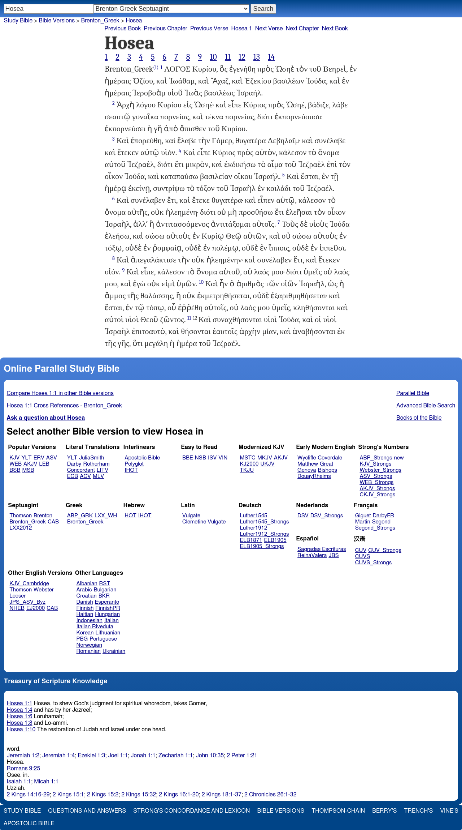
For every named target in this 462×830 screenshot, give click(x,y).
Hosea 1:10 (21, 729)
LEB (44, 464)
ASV (51, 458)
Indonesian (90, 620)
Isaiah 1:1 (19, 781)
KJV (14, 458)
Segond (381, 522)
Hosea (134, 20)
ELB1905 (275, 540)
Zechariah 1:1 (175, 755)
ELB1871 (251, 540)
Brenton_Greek (100, 20)
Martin (362, 522)
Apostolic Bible (29, 823)
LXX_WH (106, 515)
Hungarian (107, 614)
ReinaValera (312, 555)
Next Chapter (302, 28)
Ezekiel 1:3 (91, 755)
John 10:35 (210, 755)
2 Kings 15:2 (102, 794)
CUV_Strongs (384, 550)
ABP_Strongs (375, 458)
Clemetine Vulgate (204, 522)
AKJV (30, 464)
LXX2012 (20, 528)
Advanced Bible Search (425, 405)
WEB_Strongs (376, 482)
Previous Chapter (165, 28)
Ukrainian (114, 651)
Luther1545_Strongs (264, 522)
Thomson (20, 515)
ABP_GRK (80, 515)
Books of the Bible (419, 418)
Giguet (363, 515)
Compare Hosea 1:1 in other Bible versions (60, 393)
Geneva (306, 470)
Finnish (85, 608)
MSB (28, 470)
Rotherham (96, 464)
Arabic (84, 589)
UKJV (268, 464)
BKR (104, 596)
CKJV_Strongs (377, 494)
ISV (212, 458)
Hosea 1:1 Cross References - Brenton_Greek (64, 405)
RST (104, 583)
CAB (53, 522)
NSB (200, 458)
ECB (72, 476)
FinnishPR (107, 608)
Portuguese (103, 639)
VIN (222, 458)
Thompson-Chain (338, 811)
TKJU (247, 470)
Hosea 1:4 (19, 710)
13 (256, 57)
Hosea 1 (241, 28)
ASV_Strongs (375, 476)
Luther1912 (253, 528)
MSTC (248, 458)
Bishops (327, 470)
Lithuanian (107, 633)
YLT (26, 458)
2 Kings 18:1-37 (221, 794)
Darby (74, 464)
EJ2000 (35, 608)
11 (228, 57)
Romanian (89, 651)
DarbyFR (384, 515)
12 (242, 57)
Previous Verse (209, 28)
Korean (85, 633)
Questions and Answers (87, 811)
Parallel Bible (412, 393)
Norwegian (89, 645)
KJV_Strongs (375, 464)
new (399, 458)
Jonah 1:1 (143, 755)
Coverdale (330, 458)
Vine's (449, 811)
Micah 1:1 (46, 781)
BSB (14, 470)
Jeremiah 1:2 (23, 755)
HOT (130, 515)
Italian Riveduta (95, 626)
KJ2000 (249, 464)
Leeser (17, 596)
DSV (303, 515)
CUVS (362, 556)
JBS (333, 555)
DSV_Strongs (326, 515)
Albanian (87, 583)
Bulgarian (104, 589)
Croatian (87, 596)
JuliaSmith (91, 458)
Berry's (384, 811)
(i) (155, 67)
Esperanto (107, 602)
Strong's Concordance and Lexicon (191, 811)
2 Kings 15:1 (68, 794)
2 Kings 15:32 (138, 794)
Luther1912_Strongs (264, 534)
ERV (39, 458)
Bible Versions (57, 20)
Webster (44, 589)
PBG (82, 639)
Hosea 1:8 (19, 723)
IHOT (131, 470)
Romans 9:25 (23, 768)
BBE (187, 458)
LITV (102, 470)
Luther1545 (253, 515)
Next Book (335, 28)
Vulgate (191, 515)
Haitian (85, 614)
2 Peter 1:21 (242, 755)
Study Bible (18, 20)
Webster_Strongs (380, 470)
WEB (15, 464)
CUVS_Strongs (373, 562)
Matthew (307, 464)
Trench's (418, 811)
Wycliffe (306, 458)
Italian (111, 620)
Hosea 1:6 (19, 716)
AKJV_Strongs (377, 488)
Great (326, 464)
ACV (85, 476)
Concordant (81, 470)
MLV (98, 476)
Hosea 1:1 (19, 703)
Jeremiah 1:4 (58, 755)
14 (271, 57)
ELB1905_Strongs (262, 546)
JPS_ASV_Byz (27, 602)
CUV (361, 550)
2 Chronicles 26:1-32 (270, 794)
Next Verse (269, 28)
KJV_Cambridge (29, 583)
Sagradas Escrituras (321, 549)
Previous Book (123, 28)
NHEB (17, 608)
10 (213, 57)
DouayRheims (314, 476)
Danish (85, 602)
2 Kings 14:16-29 (28, 794)
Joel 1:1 (118, 755)
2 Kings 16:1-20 (179, 794)
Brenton (43, 515)
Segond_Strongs (375, 528)
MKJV (264, 458)
